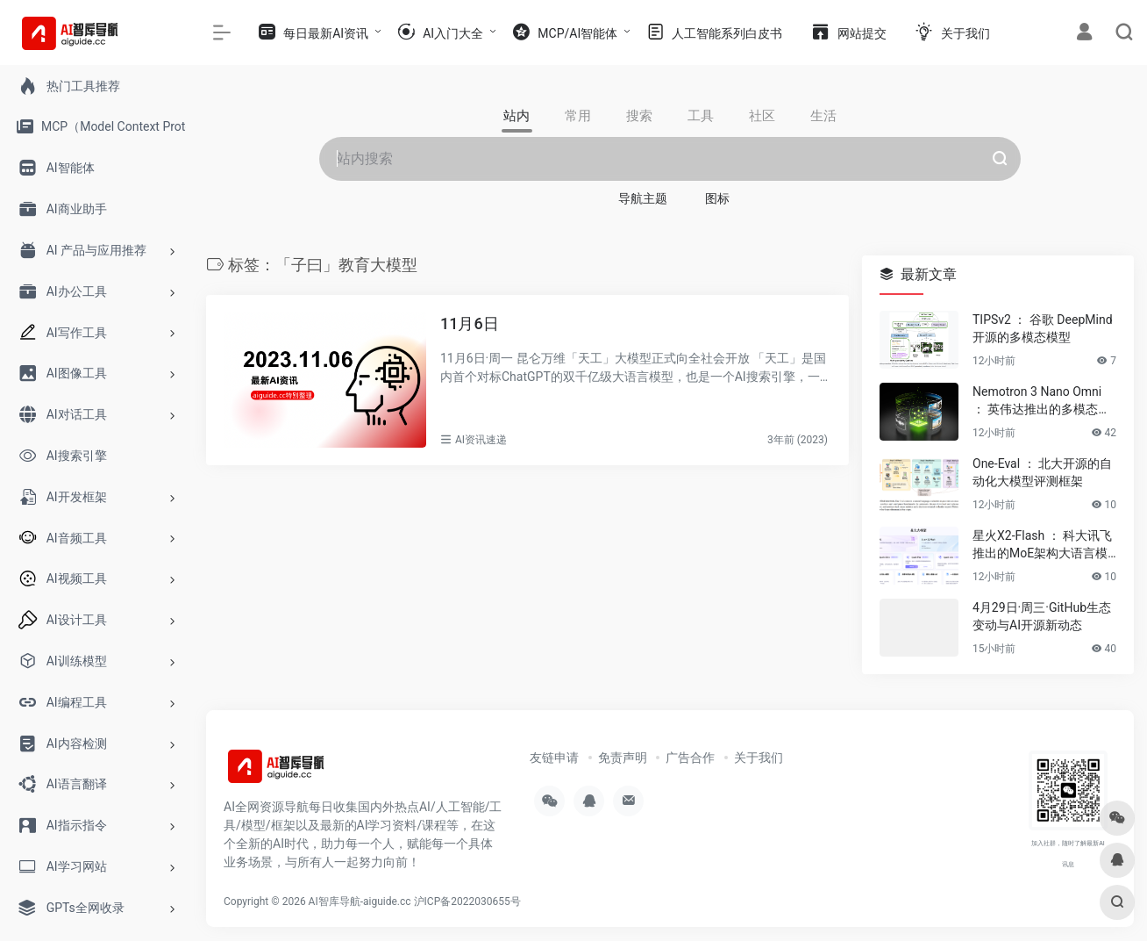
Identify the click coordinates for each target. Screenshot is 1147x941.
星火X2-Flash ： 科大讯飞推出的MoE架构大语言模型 (1042, 545)
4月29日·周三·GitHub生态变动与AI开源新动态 (1041, 616)
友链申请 (554, 758)
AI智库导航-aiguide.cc (360, 901)
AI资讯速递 (481, 440)
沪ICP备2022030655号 (467, 901)
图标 (717, 198)
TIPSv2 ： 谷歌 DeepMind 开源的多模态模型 (1042, 328)
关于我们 (758, 758)
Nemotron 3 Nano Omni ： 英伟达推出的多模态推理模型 (1041, 401)
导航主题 (642, 198)
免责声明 (622, 758)
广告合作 (690, 758)
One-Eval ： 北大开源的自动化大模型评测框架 (1042, 472)
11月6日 (469, 323)
